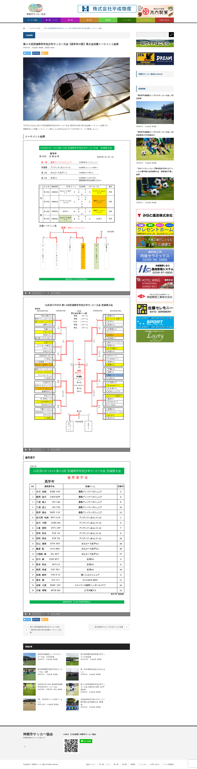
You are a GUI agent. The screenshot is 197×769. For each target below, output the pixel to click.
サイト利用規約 (168, 764)
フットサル (127, 20)
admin (52, 48)
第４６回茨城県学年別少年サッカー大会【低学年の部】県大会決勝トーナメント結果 (45, 630)
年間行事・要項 (51, 689)
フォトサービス (145, 20)
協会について (90, 764)
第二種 (70, 20)
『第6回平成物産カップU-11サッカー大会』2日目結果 (155, 96)
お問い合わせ (164, 20)
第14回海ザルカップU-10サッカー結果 (109, 627)
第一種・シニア (51, 20)
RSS (24, 746)
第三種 (89, 20)
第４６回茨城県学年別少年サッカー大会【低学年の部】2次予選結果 (93, 687)
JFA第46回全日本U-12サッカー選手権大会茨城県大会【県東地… (93, 702)
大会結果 (35, 48)
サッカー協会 (32, 20)
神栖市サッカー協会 (38, 734)
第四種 (108, 20)
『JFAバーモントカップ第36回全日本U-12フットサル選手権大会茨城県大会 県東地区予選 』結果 (155, 171)
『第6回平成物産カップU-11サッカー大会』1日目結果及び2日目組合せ (155, 133)
